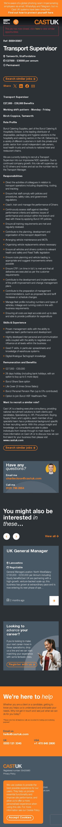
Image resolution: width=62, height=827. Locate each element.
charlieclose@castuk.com (23, 478)
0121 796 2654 (15, 488)
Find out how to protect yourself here (30, 13)
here (37, 29)
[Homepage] (47, 22)
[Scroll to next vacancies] (16, 536)
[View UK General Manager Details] (54, 600)
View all (50, 536)
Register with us (20, 664)
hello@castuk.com (16, 734)
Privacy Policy (9, 774)
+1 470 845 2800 (44, 743)
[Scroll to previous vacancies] (6, 536)
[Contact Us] (16, 22)
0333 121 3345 (12, 743)
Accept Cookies (20, 817)
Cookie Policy (33, 810)
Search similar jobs (18, 79)
